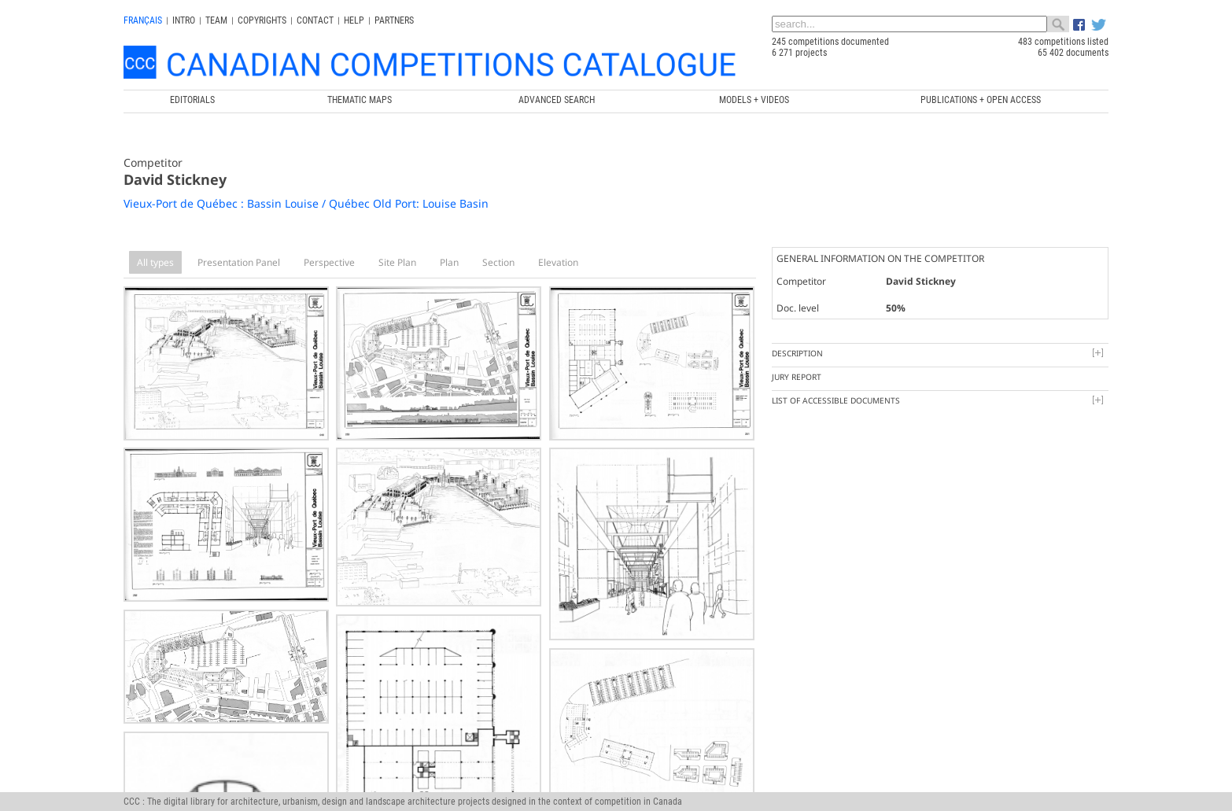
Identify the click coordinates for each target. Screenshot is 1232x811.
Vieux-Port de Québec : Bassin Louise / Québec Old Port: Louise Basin (306, 203)
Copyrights (262, 20)
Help (354, 20)
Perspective (329, 262)
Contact (315, 20)
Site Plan (397, 262)
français (143, 20)
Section (498, 262)
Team (216, 20)
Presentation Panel (238, 262)
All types (155, 262)
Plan (449, 262)
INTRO (183, 20)
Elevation (558, 262)
